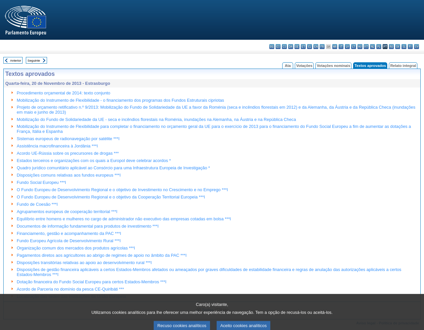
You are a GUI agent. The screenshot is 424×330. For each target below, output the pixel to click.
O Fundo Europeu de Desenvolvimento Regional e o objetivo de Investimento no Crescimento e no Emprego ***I (122, 189)
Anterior (15, 60)
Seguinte (33, 60)
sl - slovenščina (403, 46)
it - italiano (341, 46)
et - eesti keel (303, 46)
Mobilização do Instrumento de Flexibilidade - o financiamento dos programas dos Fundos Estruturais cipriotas (120, 100)
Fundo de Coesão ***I (37, 204)
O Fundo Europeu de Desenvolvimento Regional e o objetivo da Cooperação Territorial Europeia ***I (111, 196)
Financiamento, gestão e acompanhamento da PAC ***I (69, 233)
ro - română (391, 46)
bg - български (271, 46)
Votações (304, 66)
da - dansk (290, 46)
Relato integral (403, 66)
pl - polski (378, 46)
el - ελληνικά (309, 46)
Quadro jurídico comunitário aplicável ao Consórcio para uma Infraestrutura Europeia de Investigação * (113, 167)
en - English (315, 46)
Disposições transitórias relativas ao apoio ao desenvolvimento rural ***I (84, 262)
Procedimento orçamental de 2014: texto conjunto (63, 92)
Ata (288, 66)
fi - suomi (410, 46)
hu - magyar (359, 46)
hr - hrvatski (334, 46)
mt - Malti (366, 46)
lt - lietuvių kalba (353, 46)
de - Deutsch (296, 46)
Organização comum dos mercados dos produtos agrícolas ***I (76, 248)
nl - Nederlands (372, 46)
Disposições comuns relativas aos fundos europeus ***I (69, 175)
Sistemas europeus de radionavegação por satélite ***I (68, 138)
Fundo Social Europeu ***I (41, 182)
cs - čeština (284, 46)
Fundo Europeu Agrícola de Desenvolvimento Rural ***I (69, 240)
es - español (278, 46)
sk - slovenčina (397, 46)
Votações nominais (333, 66)
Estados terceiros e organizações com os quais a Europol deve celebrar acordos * (94, 160)
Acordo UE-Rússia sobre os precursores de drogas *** (68, 153)
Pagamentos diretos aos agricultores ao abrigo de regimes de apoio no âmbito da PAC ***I (102, 255)
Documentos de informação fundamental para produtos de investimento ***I (88, 226)
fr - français (322, 46)
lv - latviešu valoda (347, 46)
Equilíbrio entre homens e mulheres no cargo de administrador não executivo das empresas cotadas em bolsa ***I (124, 218)
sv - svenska (416, 46)
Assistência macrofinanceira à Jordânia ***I (57, 145)
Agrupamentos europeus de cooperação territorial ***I (67, 211)
